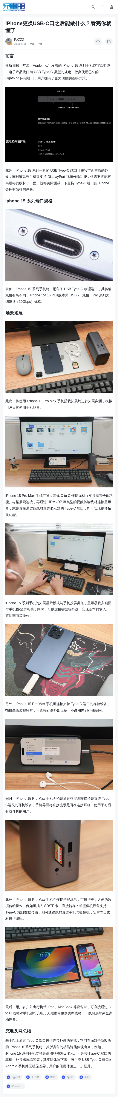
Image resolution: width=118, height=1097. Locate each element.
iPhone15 (16, 1086)
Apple (69, 1077)
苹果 (52, 1077)
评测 (39, 44)
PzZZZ (19, 40)
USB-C (35, 1077)
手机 (32, 44)
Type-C (15, 1077)
